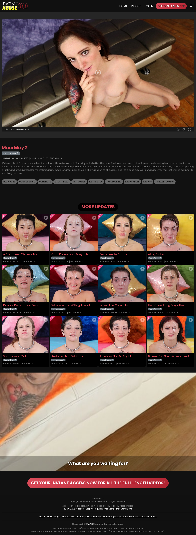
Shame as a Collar (16, 356)
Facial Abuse (132, 181)
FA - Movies (79, 181)
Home (123, 6)
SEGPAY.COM (89, 524)
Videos (136, 6)
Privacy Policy (92, 516)
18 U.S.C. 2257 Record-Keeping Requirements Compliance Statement (98, 508)
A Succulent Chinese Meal (21, 254)
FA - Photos (96, 181)
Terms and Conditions (73, 516)
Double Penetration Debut (22, 305)
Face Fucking (113, 181)
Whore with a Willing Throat (70, 305)
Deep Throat (62, 181)
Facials (147, 181)
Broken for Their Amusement (168, 356)
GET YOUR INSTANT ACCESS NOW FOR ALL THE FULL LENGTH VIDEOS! (98, 483)
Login (149, 6)
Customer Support (109, 516)
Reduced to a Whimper (67, 356)
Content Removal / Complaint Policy (138, 516)
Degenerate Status (113, 254)
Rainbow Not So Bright (115, 356)
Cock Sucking (27, 181)
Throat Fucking (165, 181)
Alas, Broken (156, 254)
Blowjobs (9, 181)
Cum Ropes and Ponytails (69, 254)
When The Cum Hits (114, 305)
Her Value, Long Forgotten (166, 305)
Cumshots (45, 181)
